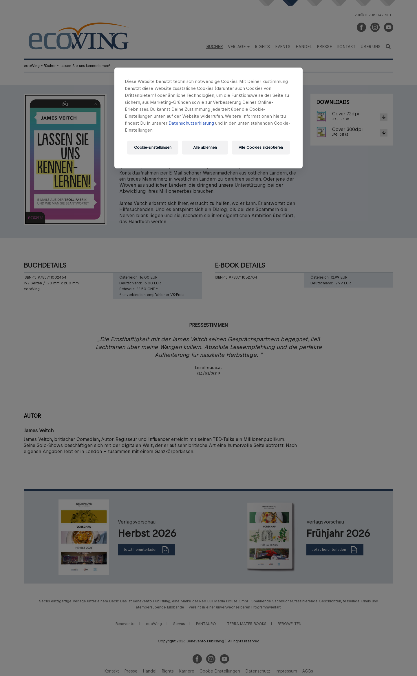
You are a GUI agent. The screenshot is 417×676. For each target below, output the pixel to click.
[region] (208, 118)
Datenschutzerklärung (192, 123)
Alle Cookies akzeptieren (261, 147)
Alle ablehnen (205, 147)
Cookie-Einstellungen (152, 147)
